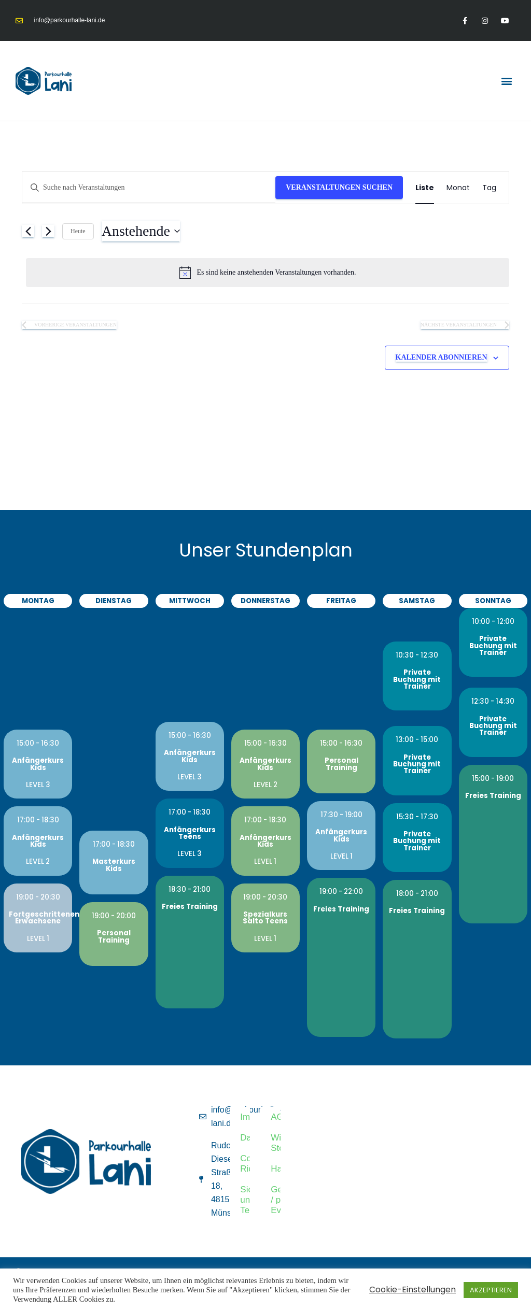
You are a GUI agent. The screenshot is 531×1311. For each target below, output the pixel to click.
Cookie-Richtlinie (245, 1163)
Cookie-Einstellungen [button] (412, 1289)
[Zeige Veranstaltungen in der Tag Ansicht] (489, 188)
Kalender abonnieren (441, 357)
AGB (276, 1117)
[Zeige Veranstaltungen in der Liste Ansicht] (424, 188)
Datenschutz (245, 1138)
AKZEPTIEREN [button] (491, 1290)
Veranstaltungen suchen (339, 187)
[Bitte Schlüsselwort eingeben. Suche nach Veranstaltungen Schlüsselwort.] (148, 188)
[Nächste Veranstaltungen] (48, 231)
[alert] (267, 272)
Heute (78, 231)
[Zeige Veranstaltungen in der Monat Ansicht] (458, 188)
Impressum (245, 1117)
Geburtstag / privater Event (276, 1200)
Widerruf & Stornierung (276, 1143)
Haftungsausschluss (276, 1169)
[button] (506, 80)
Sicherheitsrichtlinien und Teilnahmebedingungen (245, 1200)
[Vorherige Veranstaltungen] (28, 231)
